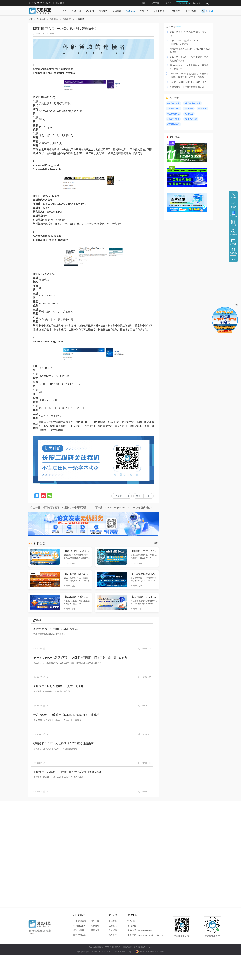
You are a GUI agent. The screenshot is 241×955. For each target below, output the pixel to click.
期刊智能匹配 (79, 935)
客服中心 (131, 925)
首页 (143, 3)
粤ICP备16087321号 (123, 952)
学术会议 (76, 11)
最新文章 (95, 930)
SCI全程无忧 (79, 925)
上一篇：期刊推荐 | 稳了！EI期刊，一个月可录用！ (59, 507)
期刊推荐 (67, 19)
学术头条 (130, 11)
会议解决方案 (79, 921)
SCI (60, 211)
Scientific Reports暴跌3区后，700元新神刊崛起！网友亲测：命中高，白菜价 (80, 657)
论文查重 (176, 11)
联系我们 (113, 925)
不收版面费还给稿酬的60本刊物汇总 (55, 629)
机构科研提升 (160, 11)
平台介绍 (113, 921)
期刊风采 (54, 19)
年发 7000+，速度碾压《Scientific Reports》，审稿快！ (67, 714)
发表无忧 (103, 11)
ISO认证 (113, 935)
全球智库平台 (79, 930)
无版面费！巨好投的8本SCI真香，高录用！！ (61, 686)
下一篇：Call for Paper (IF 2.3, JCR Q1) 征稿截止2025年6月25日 (127, 507)
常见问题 (131, 921)
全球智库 (144, 11)
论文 (90, 149)
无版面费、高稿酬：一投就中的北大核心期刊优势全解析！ (69, 772)
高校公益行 (190, 11)
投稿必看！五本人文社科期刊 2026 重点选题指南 (63, 743)
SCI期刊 (90, 11)
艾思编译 (117, 11)
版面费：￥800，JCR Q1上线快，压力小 (189, 82)
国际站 (168, 3)
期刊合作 (95, 925)
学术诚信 (113, 930)
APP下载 (95, 921)
